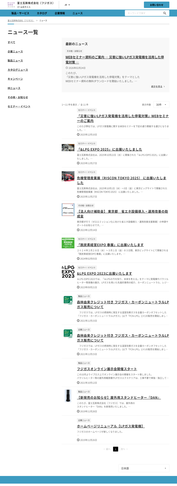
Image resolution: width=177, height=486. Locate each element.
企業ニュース (15, 51)
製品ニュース (15, 60)
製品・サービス (20, 13)
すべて (11, 42)
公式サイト (24, 6)
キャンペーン (15, 79)
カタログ (42, 13)
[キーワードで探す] (164, 13)
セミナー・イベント (19, 106)
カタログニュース (18, 70)
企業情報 (60, 13)
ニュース (78, 13)
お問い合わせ (156, 4)
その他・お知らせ (18, 97)
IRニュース (14, 88)
